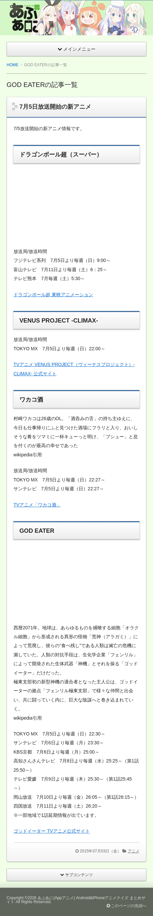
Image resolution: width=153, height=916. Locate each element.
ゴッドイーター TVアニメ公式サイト (51, 831)
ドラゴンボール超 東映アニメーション (53, 294)
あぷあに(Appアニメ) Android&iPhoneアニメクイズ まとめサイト (76, 900)
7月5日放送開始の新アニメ (55, 106)
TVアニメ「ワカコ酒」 (37, 504)
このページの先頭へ (126, 905)
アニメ (134, 851)
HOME (12, 65)
